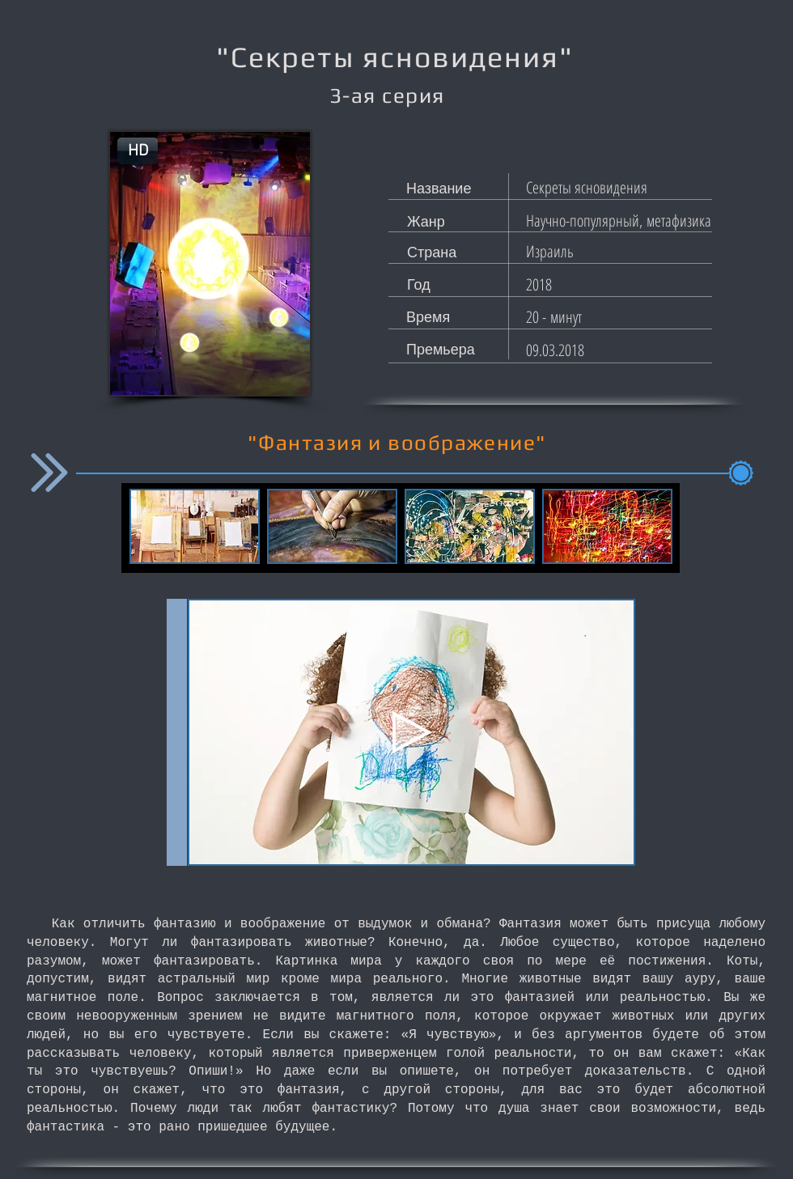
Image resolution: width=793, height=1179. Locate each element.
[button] (137, 151)
